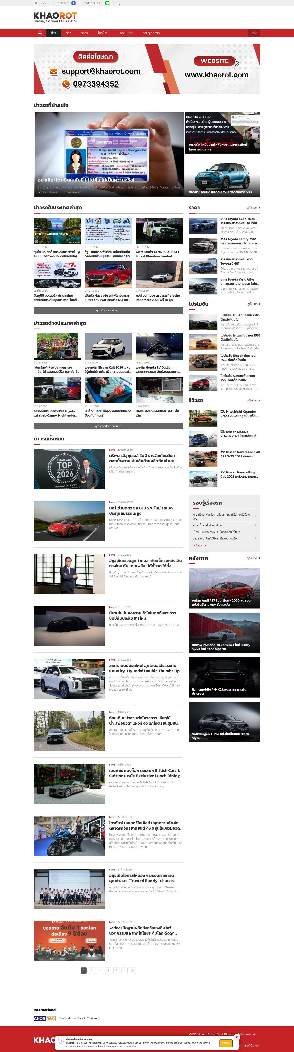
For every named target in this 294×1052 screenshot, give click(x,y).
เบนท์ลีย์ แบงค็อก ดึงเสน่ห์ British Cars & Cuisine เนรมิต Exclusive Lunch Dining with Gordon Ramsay (144, 773)
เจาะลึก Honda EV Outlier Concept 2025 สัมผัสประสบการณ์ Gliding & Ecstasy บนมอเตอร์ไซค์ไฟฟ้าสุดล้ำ (159, 369)
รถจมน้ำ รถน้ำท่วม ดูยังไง (207, 525)
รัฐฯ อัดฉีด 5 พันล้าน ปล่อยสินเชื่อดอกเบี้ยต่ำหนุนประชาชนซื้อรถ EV (107, 254)
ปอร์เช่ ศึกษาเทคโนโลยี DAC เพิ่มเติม (157, 413)
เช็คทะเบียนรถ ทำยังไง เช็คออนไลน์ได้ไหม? (216, 532)
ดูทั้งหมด (253, 208)
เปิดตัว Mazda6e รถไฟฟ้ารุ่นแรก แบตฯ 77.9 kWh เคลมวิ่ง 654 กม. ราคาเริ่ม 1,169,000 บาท (107, 297)
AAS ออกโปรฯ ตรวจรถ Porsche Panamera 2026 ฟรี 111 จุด (158, 297)
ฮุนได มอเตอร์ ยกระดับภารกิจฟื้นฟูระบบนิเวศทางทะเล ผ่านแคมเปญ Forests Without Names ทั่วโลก (57, 254)
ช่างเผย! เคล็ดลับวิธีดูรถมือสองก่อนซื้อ (215, 538)
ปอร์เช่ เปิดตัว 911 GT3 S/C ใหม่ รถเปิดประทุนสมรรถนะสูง (141, 510)
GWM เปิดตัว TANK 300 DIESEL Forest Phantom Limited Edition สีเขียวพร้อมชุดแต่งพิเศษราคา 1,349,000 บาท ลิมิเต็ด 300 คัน (159, 254)
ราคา (84, 32)
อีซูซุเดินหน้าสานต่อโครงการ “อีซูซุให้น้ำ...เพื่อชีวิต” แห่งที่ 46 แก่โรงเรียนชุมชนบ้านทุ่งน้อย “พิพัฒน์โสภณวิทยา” (143, 720)
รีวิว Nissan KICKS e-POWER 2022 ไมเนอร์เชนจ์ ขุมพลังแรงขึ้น (238, 434)
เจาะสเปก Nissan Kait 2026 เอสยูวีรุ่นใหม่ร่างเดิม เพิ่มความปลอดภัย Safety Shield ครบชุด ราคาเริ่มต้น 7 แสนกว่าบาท (108, 369)
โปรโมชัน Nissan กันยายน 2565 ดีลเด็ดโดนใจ (238, 357)
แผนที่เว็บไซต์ (251, 1045)
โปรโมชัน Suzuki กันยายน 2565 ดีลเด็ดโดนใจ (237, 378)
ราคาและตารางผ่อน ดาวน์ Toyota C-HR (237, 261)
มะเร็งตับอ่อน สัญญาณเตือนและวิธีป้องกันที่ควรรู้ (108, 413)
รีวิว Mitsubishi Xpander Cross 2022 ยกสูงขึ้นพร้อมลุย (238, 413)
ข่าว (53, 32)
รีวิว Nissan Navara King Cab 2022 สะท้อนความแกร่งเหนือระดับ (239, 474)
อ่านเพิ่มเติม (130, 1046)
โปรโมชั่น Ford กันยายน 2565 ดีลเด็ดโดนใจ (239, 317)
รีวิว (68, 32)
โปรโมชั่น (104, 32)
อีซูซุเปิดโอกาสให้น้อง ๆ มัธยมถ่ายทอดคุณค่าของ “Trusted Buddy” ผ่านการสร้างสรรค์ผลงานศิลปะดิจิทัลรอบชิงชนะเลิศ (146, 878)
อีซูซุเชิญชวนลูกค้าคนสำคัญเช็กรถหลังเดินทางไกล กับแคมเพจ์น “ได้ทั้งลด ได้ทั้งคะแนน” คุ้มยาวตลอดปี (145, 563)
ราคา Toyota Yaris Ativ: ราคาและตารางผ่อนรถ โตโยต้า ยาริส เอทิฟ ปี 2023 (238, 281)
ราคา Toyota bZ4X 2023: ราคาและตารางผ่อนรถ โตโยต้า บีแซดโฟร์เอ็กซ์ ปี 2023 (238, 221)
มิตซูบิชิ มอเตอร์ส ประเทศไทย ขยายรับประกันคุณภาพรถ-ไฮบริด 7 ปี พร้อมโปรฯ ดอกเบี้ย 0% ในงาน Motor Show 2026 (56, 297)
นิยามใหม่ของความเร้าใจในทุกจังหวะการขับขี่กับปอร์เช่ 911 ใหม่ (142, 615)
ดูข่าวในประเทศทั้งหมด (108, 310)
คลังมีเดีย (126, 32)
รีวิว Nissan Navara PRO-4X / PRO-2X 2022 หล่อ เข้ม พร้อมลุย (240, 454)
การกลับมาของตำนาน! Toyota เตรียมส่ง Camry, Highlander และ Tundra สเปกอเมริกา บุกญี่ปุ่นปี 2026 (57, 413)
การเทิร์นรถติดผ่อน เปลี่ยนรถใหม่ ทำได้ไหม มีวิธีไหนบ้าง (221, 517)
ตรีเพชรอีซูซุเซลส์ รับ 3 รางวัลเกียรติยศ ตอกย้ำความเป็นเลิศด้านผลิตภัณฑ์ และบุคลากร (142, 458)
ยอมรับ (226, 1043)
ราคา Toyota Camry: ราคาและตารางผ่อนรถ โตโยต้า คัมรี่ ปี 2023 (239, 241)
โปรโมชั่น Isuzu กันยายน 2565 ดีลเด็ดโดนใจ (240, 337)
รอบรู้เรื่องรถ (151, 32)
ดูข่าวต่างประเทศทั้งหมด (108, 426)
